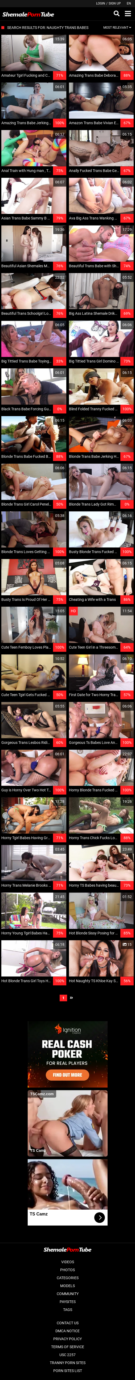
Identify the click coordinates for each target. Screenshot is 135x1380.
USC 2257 (67, 1355)
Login (100, 3)
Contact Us (68, 1323)
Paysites (68, 1302)
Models (67, 1286)
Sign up (115, 3)
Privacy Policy (67, 1339)
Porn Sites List (67, 1371)
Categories (68, 1278)
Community (68, 1294)
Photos (67, 1270)
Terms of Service (67, 1347)
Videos (67, 1262)
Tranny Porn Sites (67, 1363)
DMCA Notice (67, 1331)
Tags (67, 1310)
